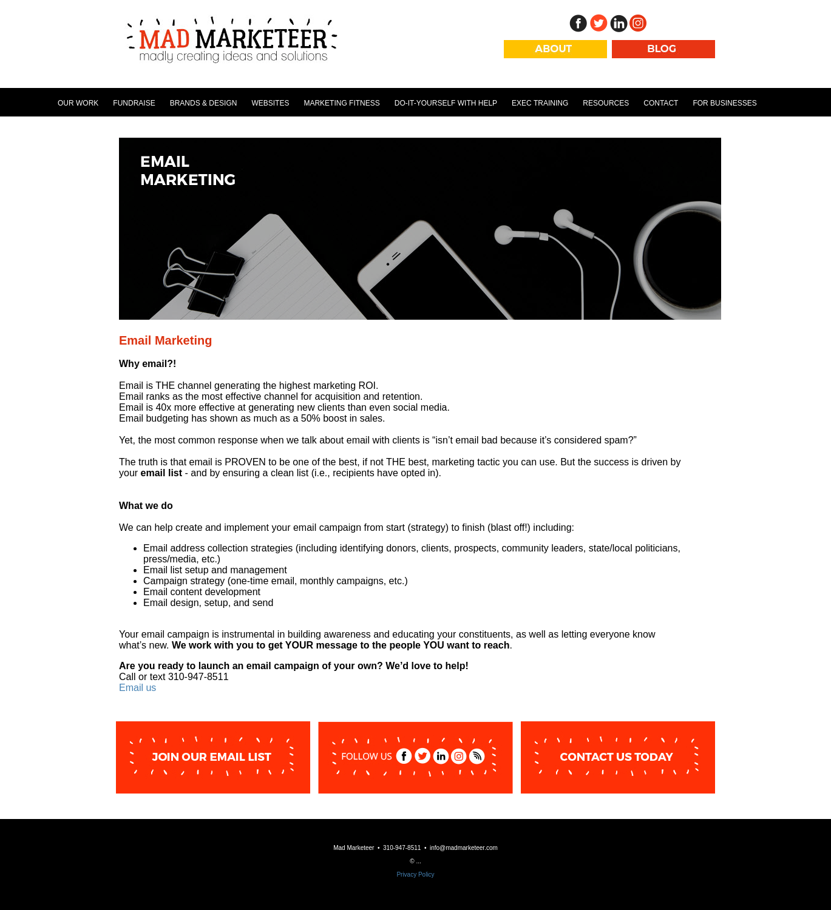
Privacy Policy (415, 874)
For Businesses (724, 103)
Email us (137, 687)
